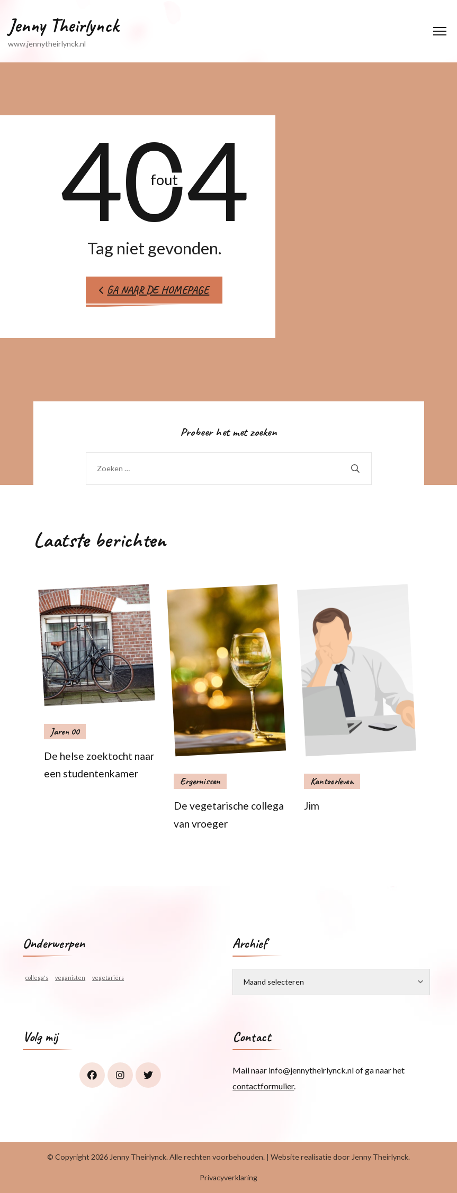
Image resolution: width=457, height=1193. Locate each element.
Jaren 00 (64, 731)
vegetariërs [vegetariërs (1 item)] (108, 977)
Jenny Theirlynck (63, 25)
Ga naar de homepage (154, 290)
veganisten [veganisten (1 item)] (70, 977)
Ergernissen (200, 781)
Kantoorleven (332, 781)
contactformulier (263, 1086)
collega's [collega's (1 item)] (36, 977)
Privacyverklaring (228, 1177)
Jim (311, 806)
